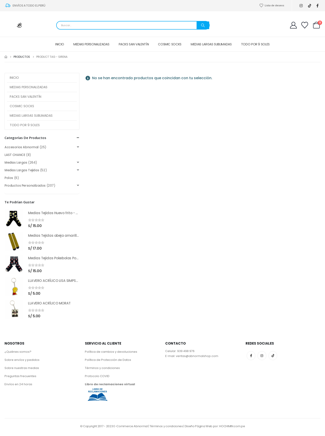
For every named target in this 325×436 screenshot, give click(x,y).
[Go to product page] (14, 218)
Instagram (262, 355)
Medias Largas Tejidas (22, 170)
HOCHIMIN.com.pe (232, 426)
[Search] (203, 25)
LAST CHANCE (15, 155)
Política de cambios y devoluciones (111, 352)
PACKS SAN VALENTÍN (134, 44)
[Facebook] (317, 6)
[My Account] (293, 25)
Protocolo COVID (97, 376)
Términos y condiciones (102, 368)
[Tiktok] (310, 6)
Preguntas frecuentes (20, 376)
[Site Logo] (16, 25)
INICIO (59, 44)
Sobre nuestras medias (22, 368)
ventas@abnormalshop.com (197, 356)
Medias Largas (16, 162)
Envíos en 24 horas (18, 384)
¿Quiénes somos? (18, 352)
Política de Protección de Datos (108, 360)
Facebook (251, 355)
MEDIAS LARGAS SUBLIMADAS (211, 44)
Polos (9, 178)
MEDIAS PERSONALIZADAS (91, 44)
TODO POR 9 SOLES (255, 44)
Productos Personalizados (25, 185)
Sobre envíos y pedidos (22, 360)
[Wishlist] (305, 25)
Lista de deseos (271, 5)
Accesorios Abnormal (22, 147)
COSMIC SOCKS (169, 44)
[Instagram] (301, 6)
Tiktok (273, 355)
